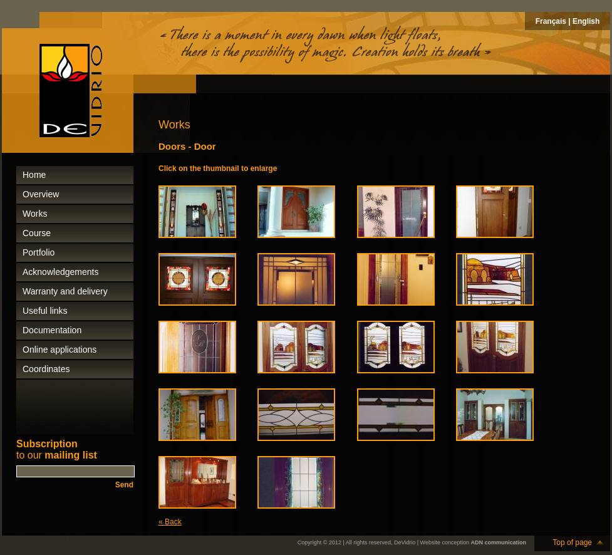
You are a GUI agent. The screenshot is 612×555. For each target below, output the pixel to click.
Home (34, 175)
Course (37, 233)
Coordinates (46, 369)
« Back (170, 521)
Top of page (572, 542)
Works (35, 214)
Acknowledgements (60, 272)
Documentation (52, 330)
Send (124, 484)
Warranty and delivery (65, 291)
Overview (41, 194)
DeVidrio (404, 542)
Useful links (45, 311)
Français (551, 21)
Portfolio (38, 252)
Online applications (59, 350)
